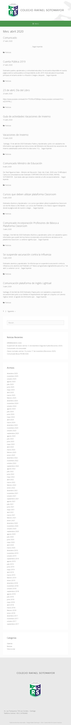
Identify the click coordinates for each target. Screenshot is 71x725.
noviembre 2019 (12, 553)
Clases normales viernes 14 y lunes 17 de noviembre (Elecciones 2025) (31, 351)
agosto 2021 (11, 501)
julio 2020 (10, 537)
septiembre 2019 (13, 559)
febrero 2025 (11, 398)
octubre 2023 (11, 431)
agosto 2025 (11, 382)
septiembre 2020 (13, 531)
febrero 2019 (11, 578)
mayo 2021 (11, 510)
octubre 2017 (11, 621)
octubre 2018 (11, 589)
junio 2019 (10, 567)
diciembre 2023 (12, 425)
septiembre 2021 (13, 499)
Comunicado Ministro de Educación (22, 163)
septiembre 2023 (13, 433)
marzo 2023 (11, 450)
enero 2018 (11, 613)
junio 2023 (10, 441)
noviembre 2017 (12, 619)
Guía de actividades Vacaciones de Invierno (27, 116)
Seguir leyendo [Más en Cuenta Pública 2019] (51, 75)
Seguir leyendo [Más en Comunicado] (37, 47)
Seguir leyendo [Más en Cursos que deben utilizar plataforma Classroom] (38, 208)
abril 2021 (10, 512)
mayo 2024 (11, 417)
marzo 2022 (11, 482)
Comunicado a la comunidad (16, 348)
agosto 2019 (11, 561)
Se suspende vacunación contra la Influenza (27, 254)
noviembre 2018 (12, 586)
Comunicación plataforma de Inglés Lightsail (27, 283)
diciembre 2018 (12, 583)
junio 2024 (10, 414)
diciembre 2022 (12, 458)
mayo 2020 (11, 542)
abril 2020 (10, 545)
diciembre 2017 (12, 616)
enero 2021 (11, 520)
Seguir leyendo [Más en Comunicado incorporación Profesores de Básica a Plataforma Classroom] (43, 239)
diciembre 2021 (12, 490)
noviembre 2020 (12, 526)
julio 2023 (10, 439)
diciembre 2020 (12, 523)
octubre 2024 (11, 406)
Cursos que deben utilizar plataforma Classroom (29, 194)
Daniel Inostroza (57, 722)
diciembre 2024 (12, 401)
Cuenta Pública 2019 (14, 61)
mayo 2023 (11, 444)
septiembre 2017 (13, 624)
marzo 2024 (11, 422)
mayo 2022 (11, 477)
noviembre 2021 (12, 493)
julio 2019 (10, 564)
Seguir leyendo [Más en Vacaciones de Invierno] (46, 148)
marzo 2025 (11, 395)
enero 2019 (11, 580)
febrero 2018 (11, 610)
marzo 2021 (11, 515)
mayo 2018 (11, 602)
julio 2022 (10, 471)
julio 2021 (10, 504)
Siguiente (12, 311)
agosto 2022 (11, 469)
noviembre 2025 (12, 376)
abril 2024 (10, 420)
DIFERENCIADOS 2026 (14, 343)
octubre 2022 (11, 463)
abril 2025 (10, 392)
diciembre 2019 (12, 550)
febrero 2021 (11, 518)
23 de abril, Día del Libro (16, 90)
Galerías (10, 643)
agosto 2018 (11, 594)
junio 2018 (10, 599)
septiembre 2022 (13, 466)
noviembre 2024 (12, 403)
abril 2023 (10, 447)
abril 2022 (10, 480)
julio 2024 (10, 412)
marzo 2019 (11, 575)
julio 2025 (10, 384)
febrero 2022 (11, 485)
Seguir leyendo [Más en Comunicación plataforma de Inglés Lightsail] (41, 297)
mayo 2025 (11, 390)
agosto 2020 (11, 534)
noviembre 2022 (12, 461)
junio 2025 (10, 387)
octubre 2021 (11, 496)
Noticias (8, 52)
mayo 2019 (11, 569)
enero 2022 (11, 488)
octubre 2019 (11, 556)
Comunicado (10, 37)
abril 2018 (10, 605)
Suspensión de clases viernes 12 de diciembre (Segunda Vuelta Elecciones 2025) (34, 346)
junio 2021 (10, 507)
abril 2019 (10, 572)
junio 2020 (10, 539)
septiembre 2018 (13, 591)
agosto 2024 (11, 409)
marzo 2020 (11, 548)
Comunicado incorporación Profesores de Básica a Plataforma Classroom (31, 224)
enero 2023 (11, 455)
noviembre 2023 (12, 428)
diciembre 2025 (12, 373)
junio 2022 (10, 474)
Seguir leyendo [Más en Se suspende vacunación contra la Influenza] (26, 268)
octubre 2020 (11, 529)
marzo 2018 (11, 608)
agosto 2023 (11, 436)
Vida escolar (11, 649)
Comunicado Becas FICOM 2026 (17, 354)
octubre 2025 (11, 379)
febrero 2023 (11, 452)
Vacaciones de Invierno (15, 134)
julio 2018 (10, 597)
